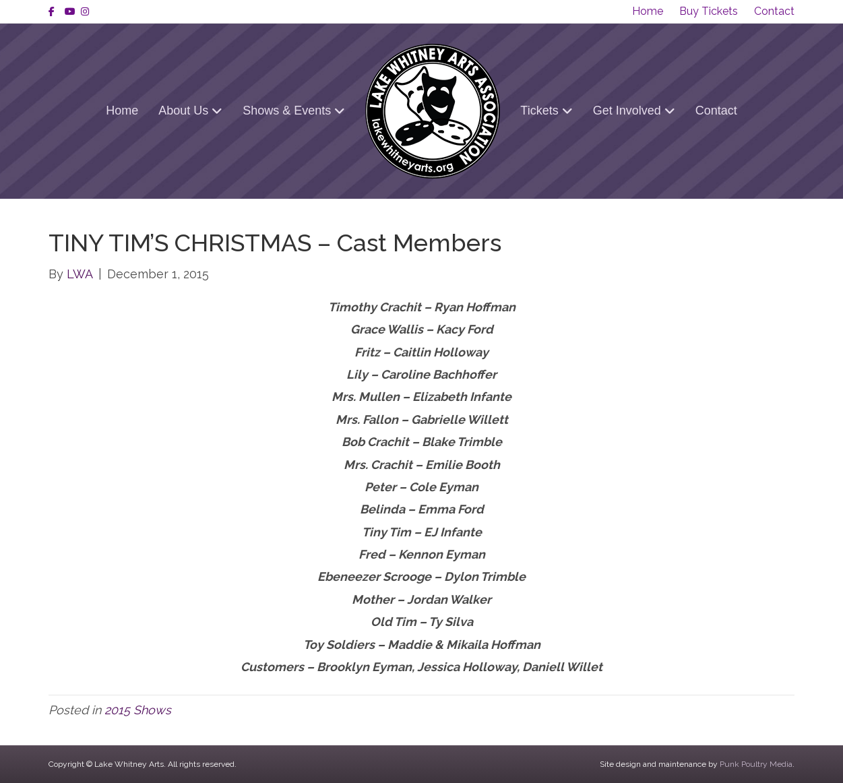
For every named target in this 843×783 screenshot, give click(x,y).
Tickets (539, 110)
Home (647, 11)
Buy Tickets (708, 11)
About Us (183, 110)
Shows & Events (287, 110)
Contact (774, 11)
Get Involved (627, 110)
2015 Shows (137, 710)
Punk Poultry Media (756, 764)
